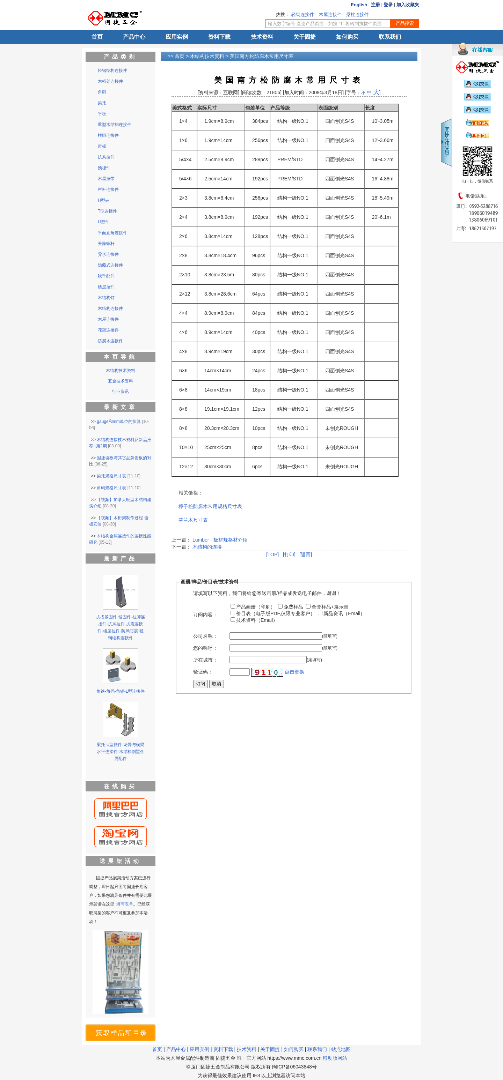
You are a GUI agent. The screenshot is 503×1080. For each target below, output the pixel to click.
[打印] (289, 554)
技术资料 (262, 37)
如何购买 (347, 37)
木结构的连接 (206, 547)
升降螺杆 (106, 243)
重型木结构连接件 (114, 124)
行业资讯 (120, 391)
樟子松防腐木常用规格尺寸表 (210, 506)
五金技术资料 (120, 381)
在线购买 (120, 786)
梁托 (102, 102)
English (359, 4)
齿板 (102, 146)
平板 (102, 113)
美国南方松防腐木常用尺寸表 (261, 56)
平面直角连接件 (112, 232)
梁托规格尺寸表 (111, 476)
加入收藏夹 (407, 4)
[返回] (305, 554)
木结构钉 (106, 297)
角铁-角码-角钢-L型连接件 (120, 691)
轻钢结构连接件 (112, 70)
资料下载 (219, 37)
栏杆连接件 (108, 189)
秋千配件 (106, 276)
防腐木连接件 (110, 340)
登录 (388, 4)
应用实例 (177, 37)
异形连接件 (108, 254)
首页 (97, 37)
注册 (375, 4)
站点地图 (341, 1049)
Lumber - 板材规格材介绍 (220, 540)
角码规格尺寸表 (111, 487)
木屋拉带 (106, 178)
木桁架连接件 (110, 81)
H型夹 (103, 200)
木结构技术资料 (207, 56)
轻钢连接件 (302, 14)
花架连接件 (108, 330)
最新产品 (120, 558)
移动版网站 (335, 1058)
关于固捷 (304, 37)
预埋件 (104, 167)
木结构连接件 (110, 308)
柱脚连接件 (108, 135)
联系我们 (390, 37)
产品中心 (134, 37)
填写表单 (124, 904)
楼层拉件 (106, 286)
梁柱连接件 (357, 14)
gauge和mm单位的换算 (118, 421)
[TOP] (272, 554)
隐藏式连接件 (110, 265)
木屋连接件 (330, 14)
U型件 (103, 221)
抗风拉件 (106, 157)
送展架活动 (120, 861)
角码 (102, 92)
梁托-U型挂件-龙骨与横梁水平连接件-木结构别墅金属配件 (121, 751)
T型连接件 (107, 211)
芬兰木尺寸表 (193, 520)
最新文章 (120, 407)
